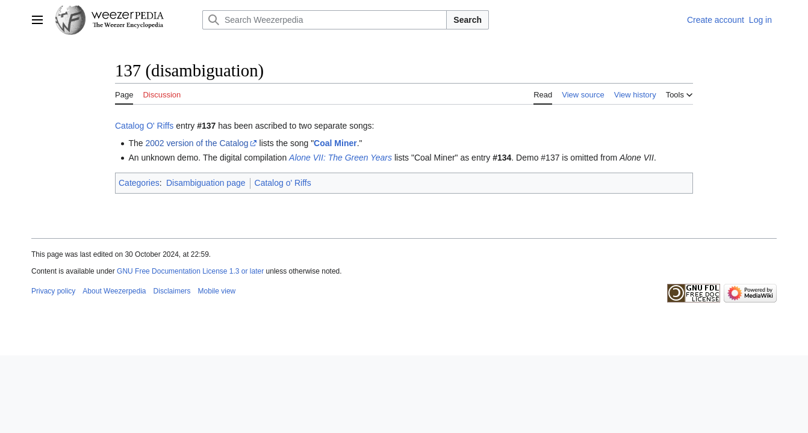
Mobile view (217, 291)
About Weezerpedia (114, 291)
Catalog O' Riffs (144, 126)
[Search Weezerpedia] (324, 19)
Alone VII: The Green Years (340, 157)
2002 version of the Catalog (196, 143)
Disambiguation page (206, 183)
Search (467, 20)
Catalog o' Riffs (283, 183)
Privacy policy (53, 291)
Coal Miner (335, 143)
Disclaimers (172, 291)
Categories (139, 183)
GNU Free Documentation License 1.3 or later (190, 271)
